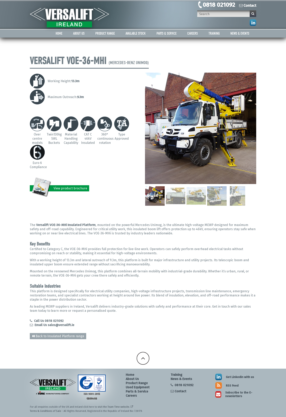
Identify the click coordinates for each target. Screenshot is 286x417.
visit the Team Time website (113, 406)
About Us (79, 33)
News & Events (239, 33)
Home (59, 33)
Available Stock (136, 33)
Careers (192, 33)
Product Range (105, 33)
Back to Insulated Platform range (58, 336)
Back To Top (143, 358)
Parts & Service (167, 33)
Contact (247, 5)
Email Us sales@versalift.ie (52, 325)
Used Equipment (138, 387)
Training (214, 33)
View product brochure (59, 188)
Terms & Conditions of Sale (45, 410)
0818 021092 (219, 4)
